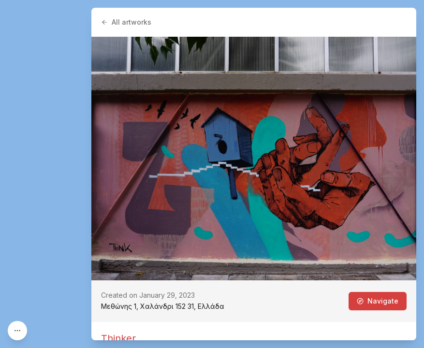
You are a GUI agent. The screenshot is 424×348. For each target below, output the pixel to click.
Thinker (118, 338)
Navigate (377, 301)
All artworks (126, 22)
